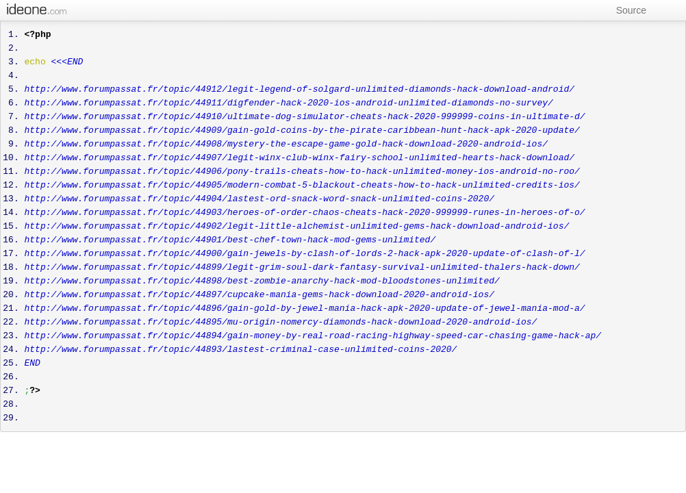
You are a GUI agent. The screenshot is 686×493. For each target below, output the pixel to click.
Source (625, 10)
